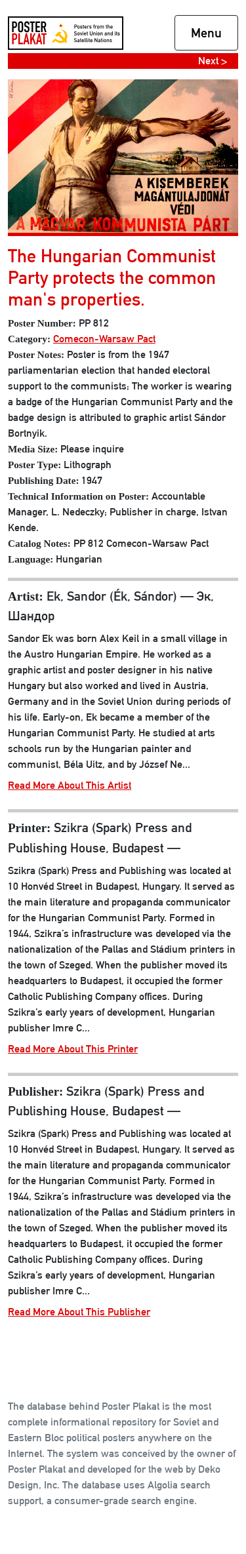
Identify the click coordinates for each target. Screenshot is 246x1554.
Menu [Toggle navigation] (206, 33)
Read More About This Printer (73, 1049)
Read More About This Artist (69, 785)
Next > (213, 60)
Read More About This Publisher (79, 1311)
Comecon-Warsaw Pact (104, 338)
